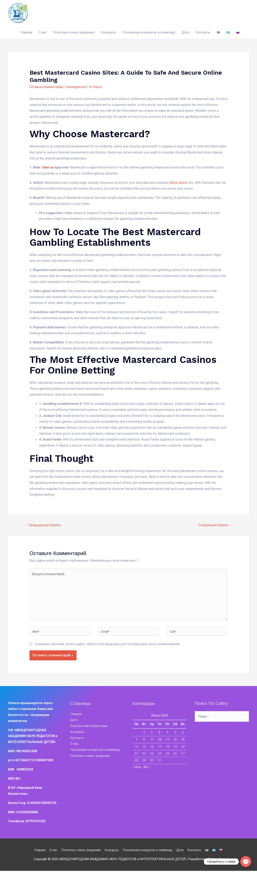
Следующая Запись (215, 525)
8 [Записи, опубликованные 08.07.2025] (144, 740)
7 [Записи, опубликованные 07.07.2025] (136, 740)
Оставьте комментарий (47, 87)
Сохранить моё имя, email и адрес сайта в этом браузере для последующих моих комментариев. (107, 645)
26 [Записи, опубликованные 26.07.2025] (175, 754)
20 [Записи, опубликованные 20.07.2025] (183, 747)
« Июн (137, 768)
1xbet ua (47, 167)
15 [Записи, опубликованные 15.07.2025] (144, 747)
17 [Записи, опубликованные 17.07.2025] (159, 747)
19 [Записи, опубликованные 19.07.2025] (175, 747)
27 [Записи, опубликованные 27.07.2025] (183, 754)
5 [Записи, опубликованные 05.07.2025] (175, 734)
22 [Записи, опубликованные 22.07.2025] (144, 754)
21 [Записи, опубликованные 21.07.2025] (136, 754)
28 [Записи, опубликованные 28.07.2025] (136, 761)
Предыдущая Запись (42, 525)
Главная (26, 32)
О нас (43, 32)
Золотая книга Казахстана (89, 727)
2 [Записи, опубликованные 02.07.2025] (152, 734)
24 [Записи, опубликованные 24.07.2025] (159, 754)
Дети (185, 32)
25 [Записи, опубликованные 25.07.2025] (167, 754)
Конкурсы (108, 32)
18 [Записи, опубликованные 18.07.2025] (167, 747)
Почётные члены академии (73, 32)
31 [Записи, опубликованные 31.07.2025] (159, 761)
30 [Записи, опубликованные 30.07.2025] (152, 761)
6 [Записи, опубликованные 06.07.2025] (183, 734)
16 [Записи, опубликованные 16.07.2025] (152, 747)
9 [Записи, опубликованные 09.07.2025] (152, 740)
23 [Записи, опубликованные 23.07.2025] (152, 754)
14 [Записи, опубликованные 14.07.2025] (136, 747)
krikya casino (178, 182)
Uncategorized (77, 87)
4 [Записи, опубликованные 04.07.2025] (167, 734)
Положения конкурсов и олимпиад (148, 32)
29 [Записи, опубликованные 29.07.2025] (144, 761)
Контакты (203, 32)
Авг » (148, 768)
